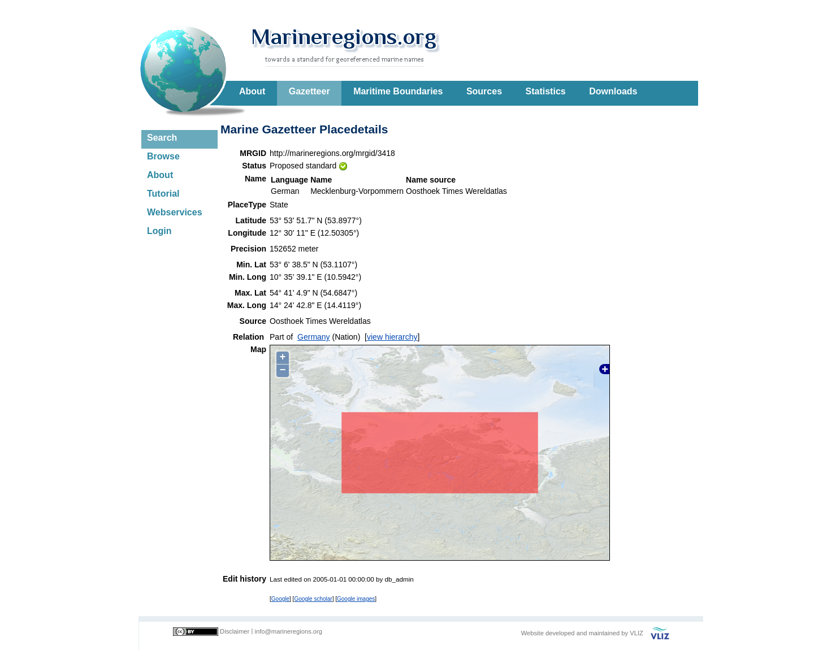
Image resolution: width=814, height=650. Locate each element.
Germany (313, 336)
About (252, 91)
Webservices (174, 212)
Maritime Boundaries (398, 91)
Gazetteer (309, 91)
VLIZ (636, 633)
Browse (163, 156)
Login (159, 231)
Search (162, 137)
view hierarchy (392, 336)
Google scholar (313, 599)
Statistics (546, 91)
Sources (484, 91)
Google (280, 599)
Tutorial (163, 193)
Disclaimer (234, 631)
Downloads (613, 91)
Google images (356, 599)
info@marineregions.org (288, 631)
